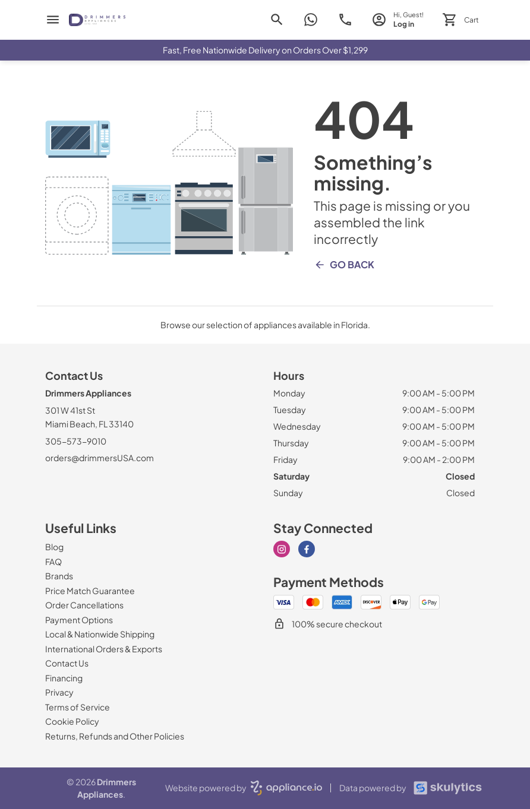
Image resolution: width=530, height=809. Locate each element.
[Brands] (59, 575)
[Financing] (64, 677)
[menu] (53, 19)
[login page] (397, 20)
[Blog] (54, 546)
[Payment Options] (79, 619)
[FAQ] (53, 561)
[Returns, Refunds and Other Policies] (114, 736)
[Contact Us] (67, 663)
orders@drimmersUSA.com (99, 457)
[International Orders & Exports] (103, 648)
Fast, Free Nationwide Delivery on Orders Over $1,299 (265, 50)
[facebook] (306, 549)
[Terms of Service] (77, 707)
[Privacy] (59, 692)
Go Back (344, 265)
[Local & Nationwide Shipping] (99, 634)
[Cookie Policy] (72, 721)
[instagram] (281, 549)
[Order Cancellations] (84, 604)
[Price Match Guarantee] (90, 590)
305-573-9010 (75, 441)
